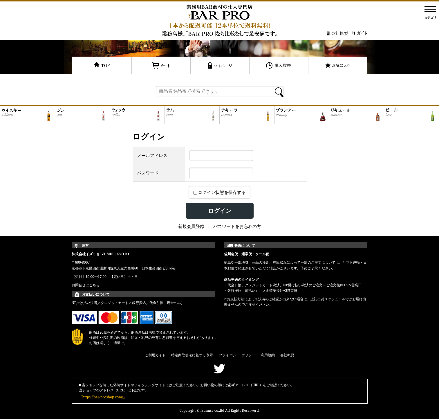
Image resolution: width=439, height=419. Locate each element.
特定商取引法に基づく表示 (192, 355)
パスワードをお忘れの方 (237, 226)
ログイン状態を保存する (219, 192)
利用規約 (268, 355)
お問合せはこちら (86, 285)
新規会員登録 (191, 226)
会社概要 (287, 355)
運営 (85, 245)
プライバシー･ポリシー (237, 355)
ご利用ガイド (155, 355)
